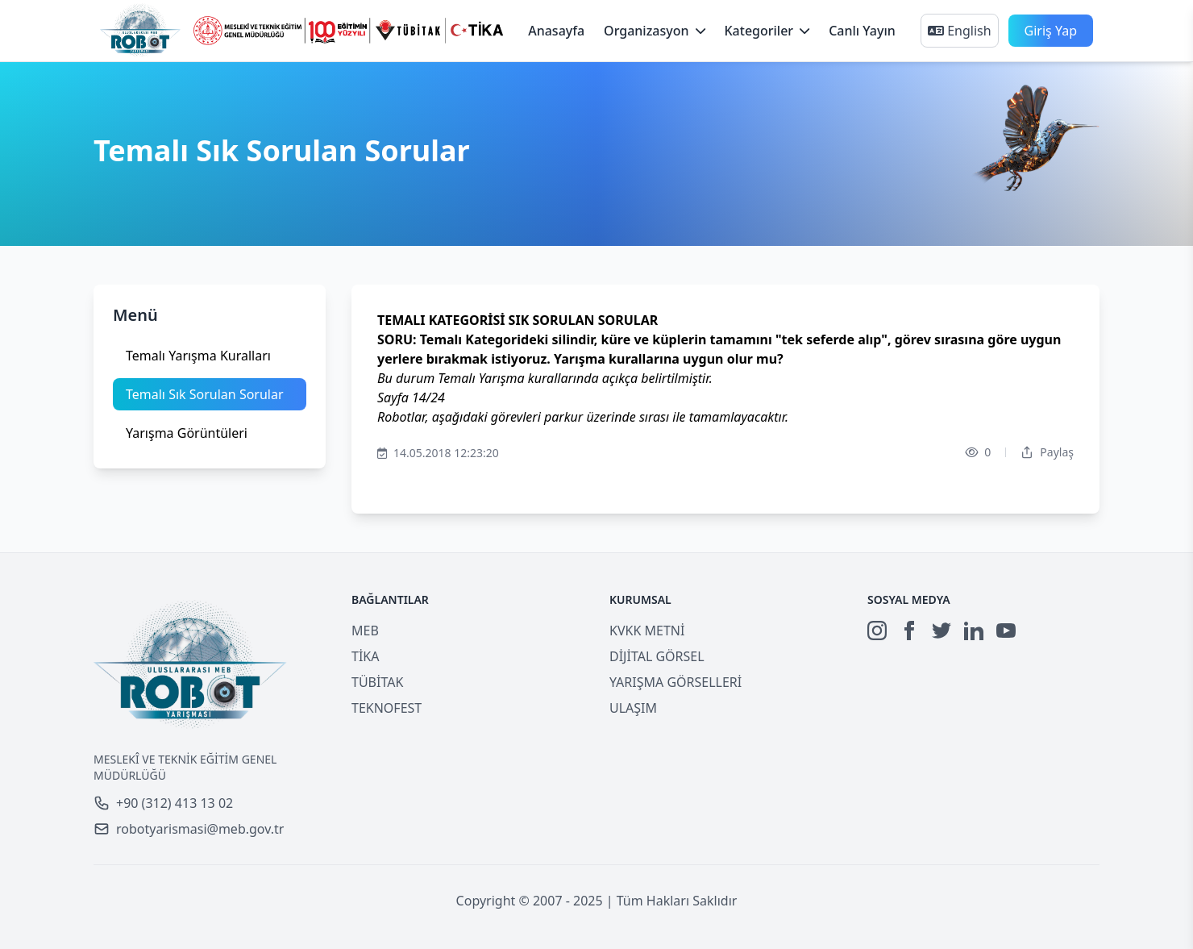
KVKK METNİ (646, 630)
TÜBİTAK (377, 682)
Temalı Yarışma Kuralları (198, 355)
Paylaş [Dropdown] (1047, 452)
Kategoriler (767, 31)
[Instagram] (877, 630)
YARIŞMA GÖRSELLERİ (675, 682)
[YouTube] (1006, 630)
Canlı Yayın (862, 31)
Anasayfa (556, 31)
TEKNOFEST (386, 708)
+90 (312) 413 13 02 (163, 803)
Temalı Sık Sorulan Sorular (205, 394)
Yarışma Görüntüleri (186, 433)
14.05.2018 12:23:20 (438, 453)
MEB (365, 630)
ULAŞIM (633, 708)
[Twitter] (941, 630)
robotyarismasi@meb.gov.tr (189, 829)
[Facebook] (909, 630)
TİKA (365, 656)
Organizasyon (654, 31)
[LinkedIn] (973, 630)
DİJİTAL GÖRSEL (657, 656)
